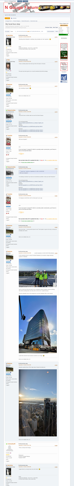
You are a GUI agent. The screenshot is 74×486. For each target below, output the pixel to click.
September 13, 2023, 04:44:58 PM (25, 195)
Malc (8, 60)
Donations (64, 72)
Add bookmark (50, 31)
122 (20, 31)
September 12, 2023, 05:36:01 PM (25, 36)
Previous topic (48, 27)
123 (22, 31)
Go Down (7, 31)
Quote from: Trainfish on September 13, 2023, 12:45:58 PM (32, 171)
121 (18, 31)
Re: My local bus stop (23, 35)
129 (35, 31)
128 (33, 31)
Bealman (9, 84)
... (16, 31)
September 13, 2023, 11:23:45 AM (25, 111)
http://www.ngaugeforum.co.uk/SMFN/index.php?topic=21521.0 (31, 130)
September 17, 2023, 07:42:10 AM (25, 364)
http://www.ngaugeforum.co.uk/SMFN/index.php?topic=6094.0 (30, 126)
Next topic (55, 27)
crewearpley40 (11, 443)
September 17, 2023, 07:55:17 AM (25, 445)
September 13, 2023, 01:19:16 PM (25, 168)
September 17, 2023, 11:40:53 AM (25, 466)
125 (26, 31)
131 (39, 31)
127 (31, 31)
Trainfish (9, 135)
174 (42, 31)
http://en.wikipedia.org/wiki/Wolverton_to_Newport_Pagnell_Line (31, 122)
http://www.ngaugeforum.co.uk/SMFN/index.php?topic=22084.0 (31, 131)
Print (57, 31)
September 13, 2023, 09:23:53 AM (25, 61)
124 (24, 31)
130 (37, 31)
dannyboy (10, 35)
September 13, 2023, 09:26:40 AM (25, 85)
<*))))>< (21, 153)
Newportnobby (11, 110)
